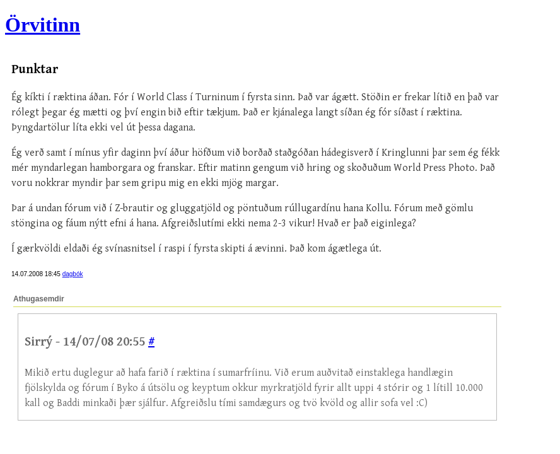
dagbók (72, 274)
